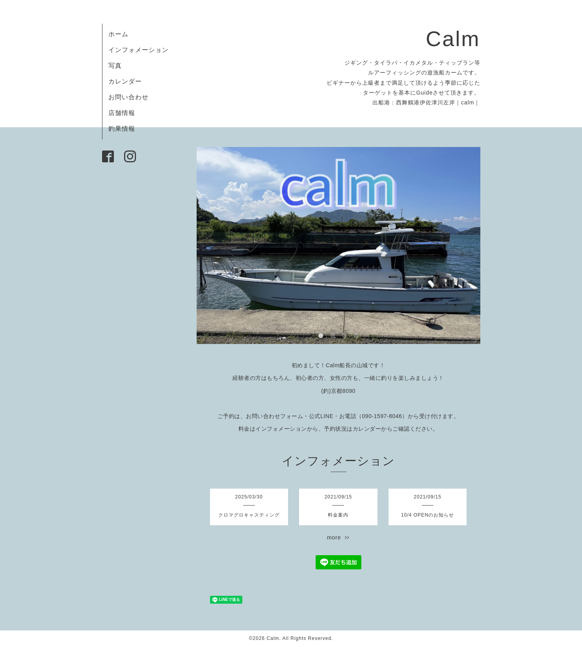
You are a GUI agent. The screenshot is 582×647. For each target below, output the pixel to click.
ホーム (118, 34)
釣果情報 (121, 128)
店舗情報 (121, 113)
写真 (115, 65)
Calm (453, 38)
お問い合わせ (128, 97)
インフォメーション (138, 49)
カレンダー (125, 81)
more (338, 537)
